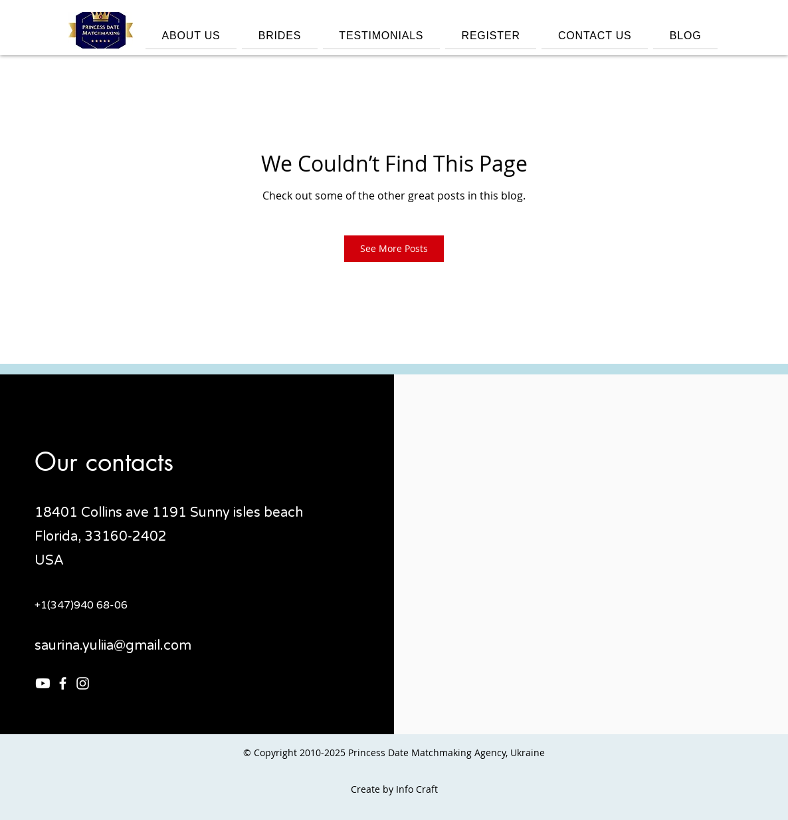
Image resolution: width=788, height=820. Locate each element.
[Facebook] (62, 683)
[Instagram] (82, 683)
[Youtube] (43, 683)
